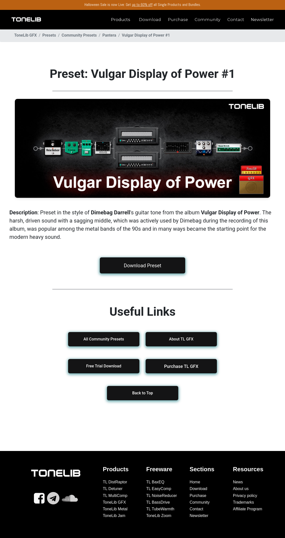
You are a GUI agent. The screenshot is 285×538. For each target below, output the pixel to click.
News (238, 482)
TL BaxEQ (155, 482)
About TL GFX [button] (181, 339)
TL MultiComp (115, 495)
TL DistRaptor (115, 482)
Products (120, 19)
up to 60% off (142, 4)
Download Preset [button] (142, 266)
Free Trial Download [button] (103, 366)
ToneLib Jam (114, 516)
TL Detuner (112, 489)
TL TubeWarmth (160, 509)
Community (207, 19)
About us (241, 489)
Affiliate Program (247, 509)
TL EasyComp (158, 489)
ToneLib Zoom (158, 516)
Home (195, 482)
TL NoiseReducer (161, 495)
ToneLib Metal (115, 509)
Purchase (178, 19)
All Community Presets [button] (103, 339)
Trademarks (243, 502)
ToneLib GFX (114, 502)
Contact (235, 19)
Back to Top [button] (142, 393)
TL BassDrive (158, 502)
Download (150, 19)
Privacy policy (245, 495)
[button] (181, 366)
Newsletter (262, 19)
